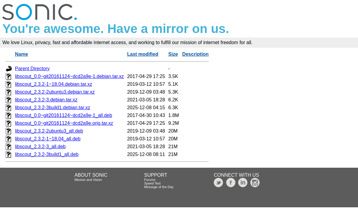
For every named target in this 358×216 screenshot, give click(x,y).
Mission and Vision (88, 180)
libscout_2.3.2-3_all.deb (40, 146)
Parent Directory (32, 68)
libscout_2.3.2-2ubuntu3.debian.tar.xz (55, 91)
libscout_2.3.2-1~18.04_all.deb (47, 138)
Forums (149, 180)
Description (195, 54)
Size (173, 54)
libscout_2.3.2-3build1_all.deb (47, 154)
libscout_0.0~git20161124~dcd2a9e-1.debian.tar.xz (69, 76)
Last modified (142, 54)
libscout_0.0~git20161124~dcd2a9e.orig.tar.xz (64, 123)
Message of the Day (159, 187)
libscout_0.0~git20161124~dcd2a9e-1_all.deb (63, 115)
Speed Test (152, 183)
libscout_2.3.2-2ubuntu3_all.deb (49, 131)
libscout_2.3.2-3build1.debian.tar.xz (52, 107)
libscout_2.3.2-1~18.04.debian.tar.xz (53, 84)
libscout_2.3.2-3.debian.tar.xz (46, 99)
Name (21, 54)
